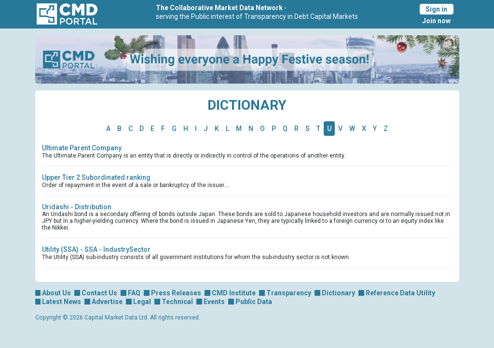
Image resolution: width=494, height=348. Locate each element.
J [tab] (206, 128)
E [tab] (152, 128)
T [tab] (318, 128)
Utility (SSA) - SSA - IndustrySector (96, 249)
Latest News (61, 301)
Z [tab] (386, 128)
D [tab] (141, 128)
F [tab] (163, 128)
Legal (142, 301)
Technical (177, 301)
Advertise (107, 301)
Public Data (253, 301)
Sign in (436, 9)
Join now (436, 21)
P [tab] (274, 128)
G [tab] (174, 128)
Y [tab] (375, 128)
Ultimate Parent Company (82, 148)
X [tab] (364, 128)
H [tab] (185, 128)
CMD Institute (234, 293)
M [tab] (239, 128)
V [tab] (340, 128)
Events (214, 301)
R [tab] (296, 128)
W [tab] (352, 128)
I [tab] (196, 128)
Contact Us (99, 293)
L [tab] (227, 128)
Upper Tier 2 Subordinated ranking (96, 177)
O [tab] (262, 128)
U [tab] (329, 128)
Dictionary (338, 293)
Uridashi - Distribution (76, 207)
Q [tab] (285, 128)
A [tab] (108, 128)
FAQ (134, 293)
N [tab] (250, 128)
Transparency (288, 293)
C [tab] (130, 128)
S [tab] (307, 128)
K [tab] (217, 128)
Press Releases (176, 293)
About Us (56, 293)
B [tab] (119, 128)
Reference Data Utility (400, 293)
